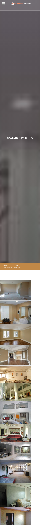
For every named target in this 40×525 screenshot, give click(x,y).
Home (5, 265)
